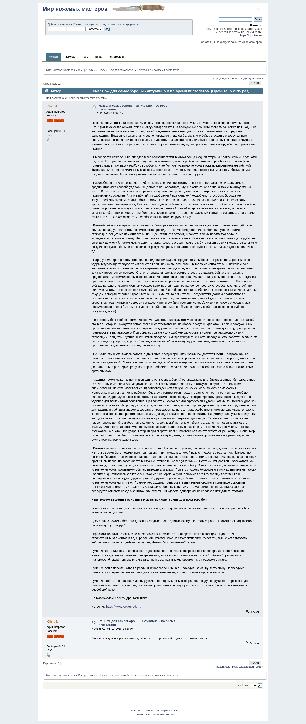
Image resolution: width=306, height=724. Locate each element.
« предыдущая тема (225, 78)
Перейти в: (242, 685)
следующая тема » (251, 78)
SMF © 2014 (152, 710)
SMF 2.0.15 (136, 710)
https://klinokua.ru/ (251, 35)
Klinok (52, 106)
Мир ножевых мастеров (75, 9)
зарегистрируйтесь (128, 24)
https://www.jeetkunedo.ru (123, 606)
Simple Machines (169, 710)
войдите (104, 24)
